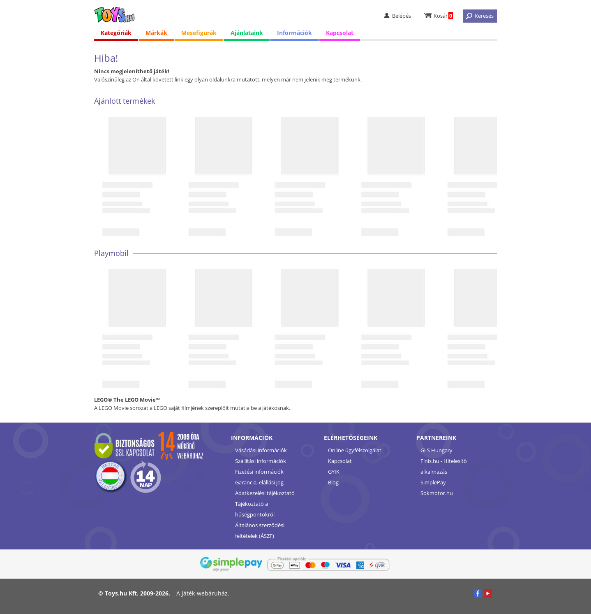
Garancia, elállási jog (259, 482)
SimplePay (433, 482)
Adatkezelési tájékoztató (265, 493)
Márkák (156, 33)
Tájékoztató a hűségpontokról (255, 509)
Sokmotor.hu (436, 493)
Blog (333, 482)
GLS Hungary (436, 450)
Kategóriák (116, 33)
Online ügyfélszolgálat (354, 450)
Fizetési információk (259, 471)
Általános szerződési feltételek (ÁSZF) (259, 530)
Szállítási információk (260, 461)
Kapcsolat (339, 33)
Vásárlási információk (261, 450)
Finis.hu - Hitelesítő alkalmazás (443, 466)
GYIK (333, 471)
